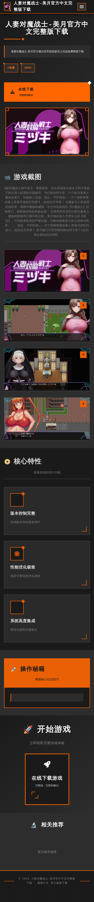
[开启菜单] (81, 6)
